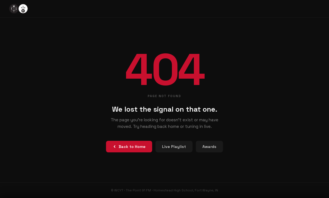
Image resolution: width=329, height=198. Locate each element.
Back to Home (129, 146)
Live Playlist (174, 146)
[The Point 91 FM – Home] (18, 9)
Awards (209, 146)
